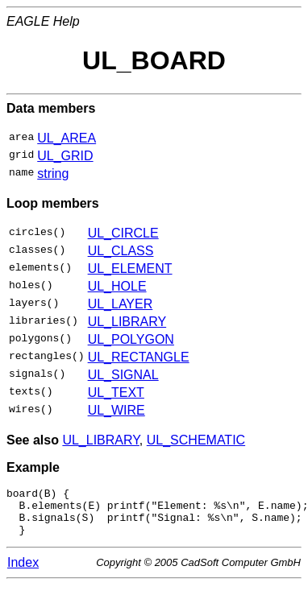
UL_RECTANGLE (138, 357)
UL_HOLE (117, 286)
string (53, 173)
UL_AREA (66, 138)
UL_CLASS (121, 251)
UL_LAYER (120, 304)
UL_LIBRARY (127, 321)
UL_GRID (65, 156)
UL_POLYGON (131, 339)
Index (23, 572)
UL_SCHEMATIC (196, 440)
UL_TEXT (116, 392)
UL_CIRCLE (123, 233)
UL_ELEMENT (130, 268)
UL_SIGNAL (123, 375)
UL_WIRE (116, 410)
